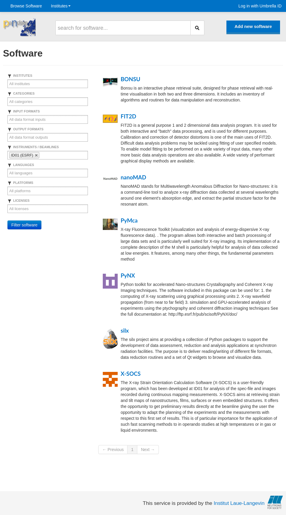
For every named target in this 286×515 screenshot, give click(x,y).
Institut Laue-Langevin (239, 503)
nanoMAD (133, 177)
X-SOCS (131, 373)
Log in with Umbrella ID (260, 6)
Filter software (24, 225)
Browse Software (26, 6)
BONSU (130, 79)
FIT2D (128, 116)
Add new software (253, 26)
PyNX (128, 275)
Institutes (61, 6)
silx (125, 330)
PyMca (129, 220)
